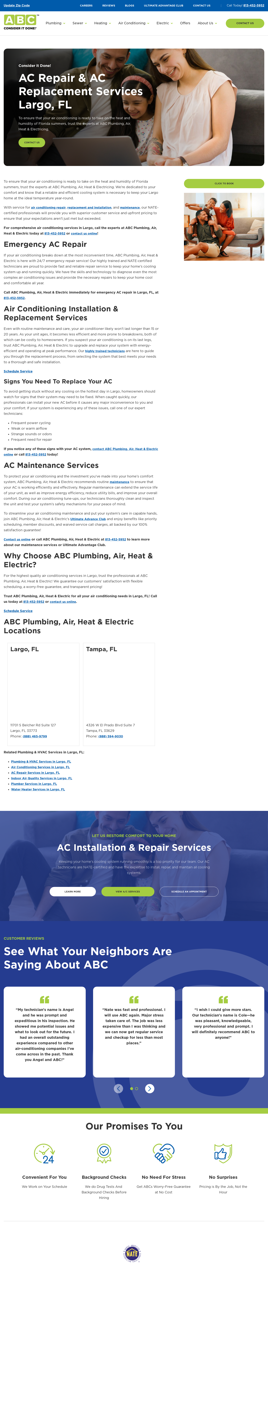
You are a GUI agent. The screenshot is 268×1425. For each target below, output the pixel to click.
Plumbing (81, 1343)
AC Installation (122, 1359)
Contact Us (245, 23)
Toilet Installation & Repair (91, 1404)
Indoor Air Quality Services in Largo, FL (44, 780)
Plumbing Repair (85, 1359)
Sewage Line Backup (203, 1359)
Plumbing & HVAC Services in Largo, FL (44, 763)
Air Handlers (121, 1378)
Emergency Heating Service (169, 1352)
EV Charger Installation (243, 1383)
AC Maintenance (123, 1365)
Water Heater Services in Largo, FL (40, 791)
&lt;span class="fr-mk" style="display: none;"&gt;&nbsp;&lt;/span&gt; (118, 690)
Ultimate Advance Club (89, 521)
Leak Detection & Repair (90, 1385)
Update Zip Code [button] (17, 5)
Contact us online (18, 541)
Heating (157, 1343)
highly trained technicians (106, 353)
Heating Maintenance (165, 1365)
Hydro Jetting (198, 1388)
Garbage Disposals (86, 1411)
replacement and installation (94, 209)
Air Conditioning (125, 1343)
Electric (233, 1343)
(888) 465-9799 (36, 738)
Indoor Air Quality (124, 1385)
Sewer (194, 1343)
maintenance (137, 209)
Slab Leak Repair (85, 1417)
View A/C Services (123, 894)
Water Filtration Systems (90, 1378)
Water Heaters (83, 1365)
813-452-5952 (253, 5)
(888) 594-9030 (111, 738)
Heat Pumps (120, 1372)
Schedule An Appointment (189, 894)
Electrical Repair (238, 1352)
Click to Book (224, 186)
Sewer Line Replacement (205, 1352)
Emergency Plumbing (88, 1352)
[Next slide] (149, 1092)
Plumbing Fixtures (86, 1398)
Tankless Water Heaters (89, 1372)
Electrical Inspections (242, 1370)
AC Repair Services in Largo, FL (37, 774)
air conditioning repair (49, 209)
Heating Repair (161, 1372)
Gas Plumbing (83, 1391)
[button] (55, 23)
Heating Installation (164, 1359)
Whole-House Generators (245, 1376)
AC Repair (119, 1352)
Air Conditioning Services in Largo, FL (43, 769)
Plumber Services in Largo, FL (36, 786)
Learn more (68, 894)
